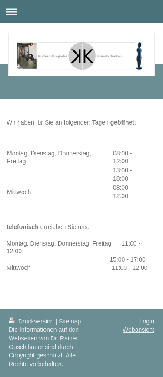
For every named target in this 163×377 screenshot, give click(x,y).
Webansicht (138, 329)
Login (147, 321)
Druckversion (32, 321)
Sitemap (70, 321)
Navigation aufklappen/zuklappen (81, 11)
